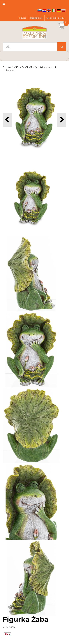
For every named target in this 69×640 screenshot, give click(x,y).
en (49, 10)
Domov (7, 67)
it (54, 10)
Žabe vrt (10, 70)
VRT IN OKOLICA (23, 67)
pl (63, 10)
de (59, 10)
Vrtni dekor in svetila (46, 67)
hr (44, 10)
